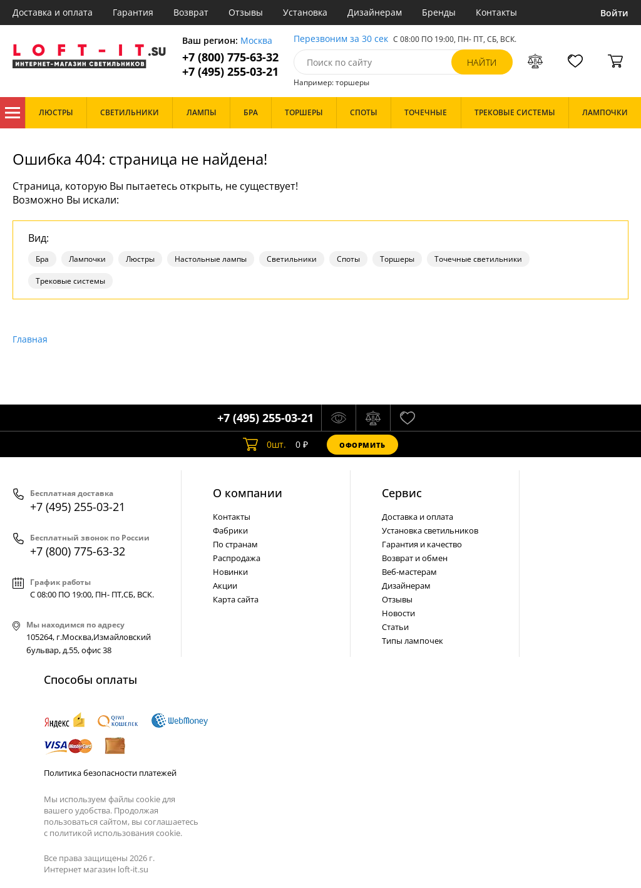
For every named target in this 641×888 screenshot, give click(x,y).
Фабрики (230, 530)
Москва (256, 41)
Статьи (395, 626)
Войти (614, 13)
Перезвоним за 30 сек (341, 39)
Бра (42, 259)
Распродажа (236, 558)
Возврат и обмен (415, 558)
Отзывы (245, 12)
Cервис (402, 492)
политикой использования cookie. (115, 833)
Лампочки (87, 259)
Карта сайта (236, 599)
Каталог (12, 112)
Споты (348, 259)
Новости (398, 613)
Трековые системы (70, 281)
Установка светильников (430, 530)
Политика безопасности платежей (110, 772)
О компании (247, 492)
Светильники (292, 259)
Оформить (362, 445)
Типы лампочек (412, 640)
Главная (30, 339)
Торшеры (397, 259)
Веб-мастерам (409, 571)
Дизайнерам (374, 12)
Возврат (190, 12)
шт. (264, 444)
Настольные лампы (211, 259)
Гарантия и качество (422, 544)
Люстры (140, 259)
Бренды (439, 12)
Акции (225, 585)
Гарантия (133, 12)
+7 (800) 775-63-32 (230, 57)
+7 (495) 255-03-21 (230, 72)
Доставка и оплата (53, 12)
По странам (235, 544)
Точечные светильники (478, 259)
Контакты (496, 12)
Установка (305, 12)
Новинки (230, 571)
